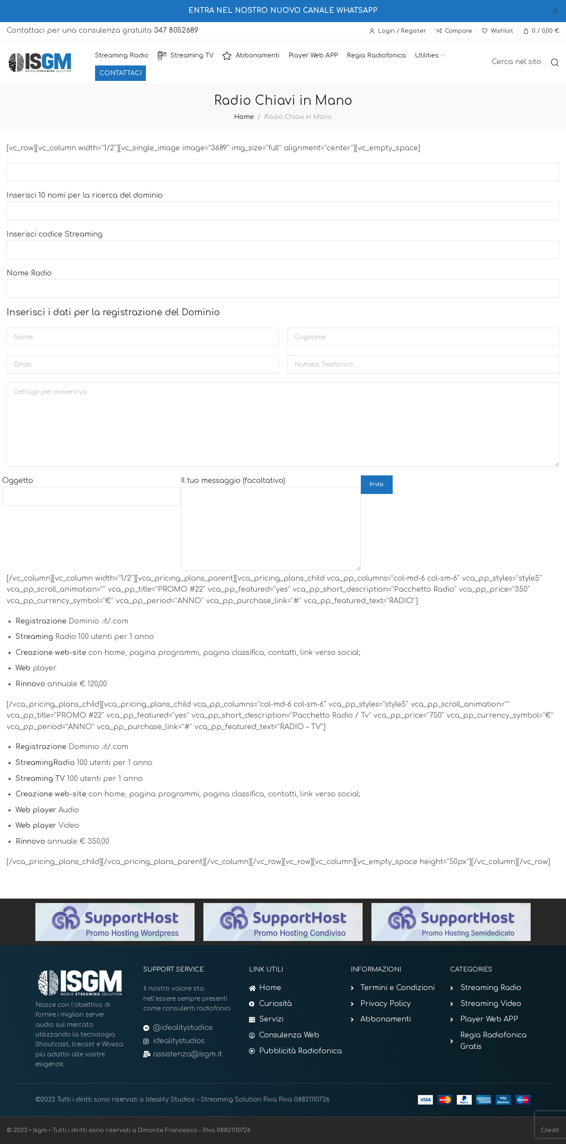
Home (244, 116)
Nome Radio (283, 280)
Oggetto (91, 488)
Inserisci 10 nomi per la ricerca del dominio (283, 202)
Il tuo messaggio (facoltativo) (271, 504)
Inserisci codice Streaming (283, 241)
